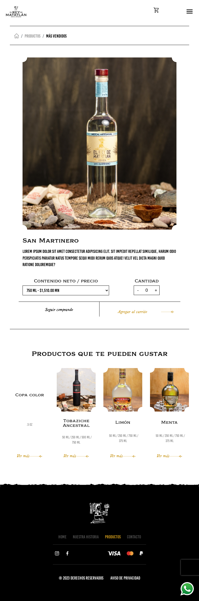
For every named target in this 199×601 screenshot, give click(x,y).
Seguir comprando (59, 309)
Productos (32, 36)
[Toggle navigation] (189, 11)
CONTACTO (134, 536)
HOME (62, 536)
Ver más (29, 455)
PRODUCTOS (113, 536)
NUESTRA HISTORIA (86, 536)
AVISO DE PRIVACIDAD (125, 578)
